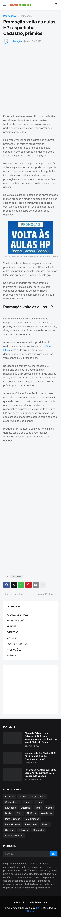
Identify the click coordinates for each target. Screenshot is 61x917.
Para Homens (32, 818)
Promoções (26, 16)
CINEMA (9, 796)
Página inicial (10, 16)
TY (37, 908)
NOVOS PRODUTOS (17, 643)
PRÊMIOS (12, 655)
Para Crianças (12, 818)
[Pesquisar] (27, 853)
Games (50, 807)
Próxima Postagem (46, 594)
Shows (45, 824)
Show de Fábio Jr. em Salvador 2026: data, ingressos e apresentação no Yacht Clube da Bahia (41, 737)
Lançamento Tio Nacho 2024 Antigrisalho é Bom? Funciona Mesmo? (40, 756)
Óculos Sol (38, 830)
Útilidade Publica (14, 835)
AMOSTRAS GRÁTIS (17, 620)
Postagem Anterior (15, 594)
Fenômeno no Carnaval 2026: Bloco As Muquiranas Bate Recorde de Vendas (41, 772)
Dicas (39, 802)
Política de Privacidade (35, 902)
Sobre (17, 902)
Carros (22, 796)
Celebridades (37, 796)
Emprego (25, 807)
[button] (4, 5)
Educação (10, 807)
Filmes (38, 807)
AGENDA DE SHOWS (17, 614)
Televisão (23, 830)
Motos (19, 813)
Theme (30, 911)
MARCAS (11, 638)
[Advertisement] (30, 78)
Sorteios (9, 830)
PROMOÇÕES (14, 649)
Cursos (27, 802)
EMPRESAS (12, 632)
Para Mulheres (12, 824)
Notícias (31, 813)
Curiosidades (12, 802)
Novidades (46, 813)
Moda (8, 813)
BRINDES (11, 626)
